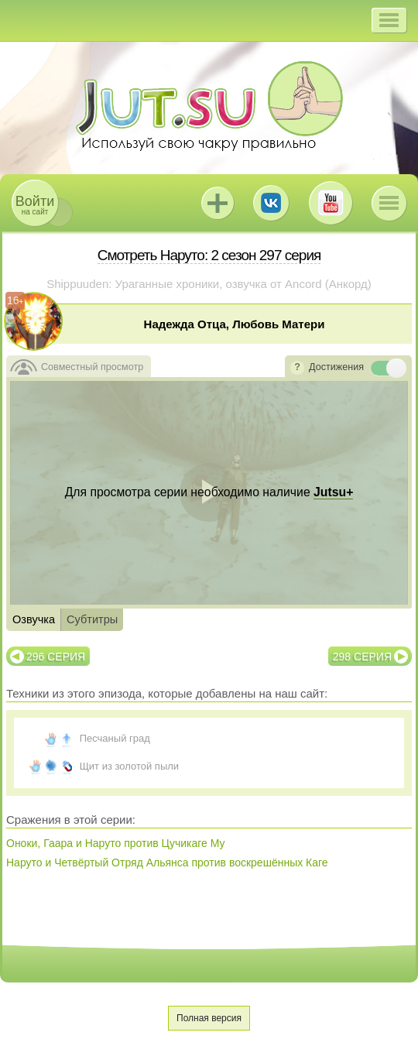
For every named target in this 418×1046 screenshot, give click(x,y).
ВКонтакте (271, 203)
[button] (389, 20)
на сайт (34, 205)
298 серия (362, 656)
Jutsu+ (217, 203)
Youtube (330, 203)
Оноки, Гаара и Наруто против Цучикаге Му (115, 843)
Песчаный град (115, 738)
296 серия (55, 656)
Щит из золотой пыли (129, 766)
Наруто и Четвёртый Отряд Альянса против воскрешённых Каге (167, 862)
